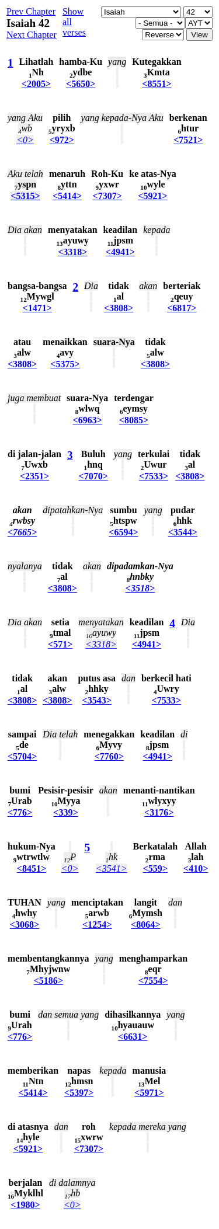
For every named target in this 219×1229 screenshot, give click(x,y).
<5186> (48, 981)
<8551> (156, 84)
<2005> (36, 84)
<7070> (93, 476)
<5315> (25, 196)
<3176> (158, 812)
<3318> (72, 252)
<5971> (149, 1093)
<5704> (22, 756)
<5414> (67, 196)
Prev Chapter (30, 11)
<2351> (34, 476)
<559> (155, 868)
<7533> (153, 476)
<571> (60, 644)
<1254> (97, 924)
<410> (195, 868)
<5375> (64, 364)
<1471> (37, 308)
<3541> (111, 868)
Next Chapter (31, 35)
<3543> (97, 700)
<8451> (31, 868)
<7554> (153, 981)
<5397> (78, 1093)
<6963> (87, 420)
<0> (25, 140)
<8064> (145, 924)
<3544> (182, 532)
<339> (65, 812)
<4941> (120, 252)
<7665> (22, 532)
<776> (20, 812)
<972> (62, 140)
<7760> (109, 756)
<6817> (181, 308)
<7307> (107, 196)
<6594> (123, 532)
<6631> (132, 1037)
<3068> (24, 924)
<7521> (188, 140)
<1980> (25, 1205)
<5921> (152, 196)
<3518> (140, 588)
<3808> (118, 308)
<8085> (133, 420)
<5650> (80, 84)
